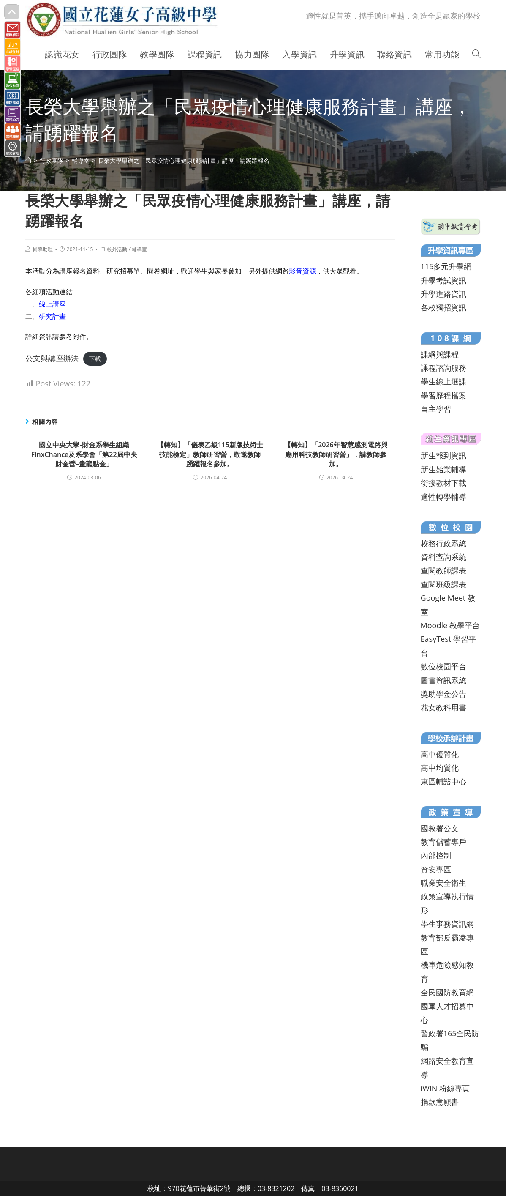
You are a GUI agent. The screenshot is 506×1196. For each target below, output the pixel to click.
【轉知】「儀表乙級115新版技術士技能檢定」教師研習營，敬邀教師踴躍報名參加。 (210, 454)
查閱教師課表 (443, 570)
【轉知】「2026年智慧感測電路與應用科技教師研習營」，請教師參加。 (336, 454)
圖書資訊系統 (443, 680)
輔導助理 (43, 249)
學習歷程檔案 (443, 395)
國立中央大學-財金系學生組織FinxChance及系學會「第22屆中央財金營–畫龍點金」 (84, 454)
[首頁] (28, 160)
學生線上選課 (443, 381)
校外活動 (117, 249)
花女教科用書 (443, 707)
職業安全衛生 (443, 883)
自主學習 (436, 409)
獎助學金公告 (443, 694)
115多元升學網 (446, 266)
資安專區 (436, 869)
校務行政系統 (443, 543)
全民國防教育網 (447, 992)
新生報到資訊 (443, 455)
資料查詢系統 (443, 557)
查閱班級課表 (443, 584)
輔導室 (139, 249)
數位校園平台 (443, 666)
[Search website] (476, 54)
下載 (95, 359)
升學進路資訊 (443, 294)
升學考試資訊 (443, 280)
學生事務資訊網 (447, 924)
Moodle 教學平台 (450, 625)
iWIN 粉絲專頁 (445, 1088)
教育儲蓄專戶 (443, 842)
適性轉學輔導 (443, 497)
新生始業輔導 (443, 469)
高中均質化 (440, 768)
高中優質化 (440, 754)
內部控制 (436, 855)
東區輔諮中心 (443, 781)
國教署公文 (440, 828)
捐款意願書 (440, 1102)
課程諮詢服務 (443, 368)
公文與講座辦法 (52, 358)
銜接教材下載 (443, 483)
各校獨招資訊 (443, 307)
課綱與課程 (440, 354)
